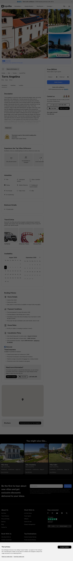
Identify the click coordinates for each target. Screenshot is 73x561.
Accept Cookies (64, 547)
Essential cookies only (19, 556)
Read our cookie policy (7, 556)
